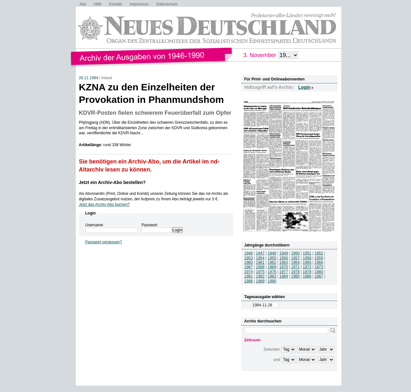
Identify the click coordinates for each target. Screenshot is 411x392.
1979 (307, 272)
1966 (319, 262)
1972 (307, 267)
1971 (295, 267)
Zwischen (272, 349)
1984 (283, 276)
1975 (260, 272)
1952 (319, 253)
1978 (295, 272)
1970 (283, 267)
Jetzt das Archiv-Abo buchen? (104, 204)
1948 (272, 253)
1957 (295, 258)
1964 (295, 262)
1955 (272, 258)
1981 (248, 276)
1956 (283, 258)
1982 (260, 276)
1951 (307, 253)
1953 (248, 258)
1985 (295, 276)
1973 (319, 267)
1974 (248, 272)
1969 (272, 267)
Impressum (139, 4)
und (276, 359)
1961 (260, 262)
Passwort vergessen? (103, 242)
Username (94, 225)
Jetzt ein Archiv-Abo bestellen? (112, 182)
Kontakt (115, 4)
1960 (248, 262)
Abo (83, 4)
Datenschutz (167, 4)
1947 (260, 253)
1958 (307, 258)
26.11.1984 (88, 78)
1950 (295, 253)
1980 (319, 272)
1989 (260, 281)
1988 (248, 281)
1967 (248, 267)
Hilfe (97, 4)
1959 (319, 258)
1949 (283, 253)
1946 (248, 253)
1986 (307, 276)
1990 (272, 281)
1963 (283, 262)
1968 (260, 267)
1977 (283, 272)
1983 (272, 276)
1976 (272, 272)
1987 (319, 276)
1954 (260, 258)
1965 (307, 262)
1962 (272, 262)
